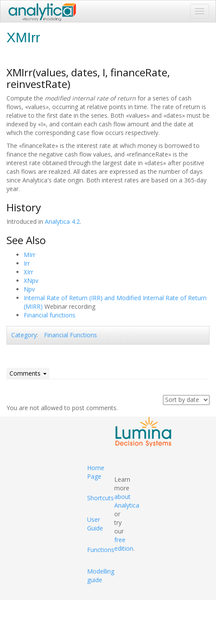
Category (24, 335)
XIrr (28, 272)
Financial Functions (70, 335)
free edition (123, 544)
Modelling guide (100, 575)
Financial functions (49, 315)
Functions (100, 550)
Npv (29, 289)
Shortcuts (100, 498)
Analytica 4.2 (62, 221)
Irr (27, 263)
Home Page (95, 472)
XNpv (31, 280)
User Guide (95, 523)
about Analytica (126, 500)
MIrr (29, 255)
